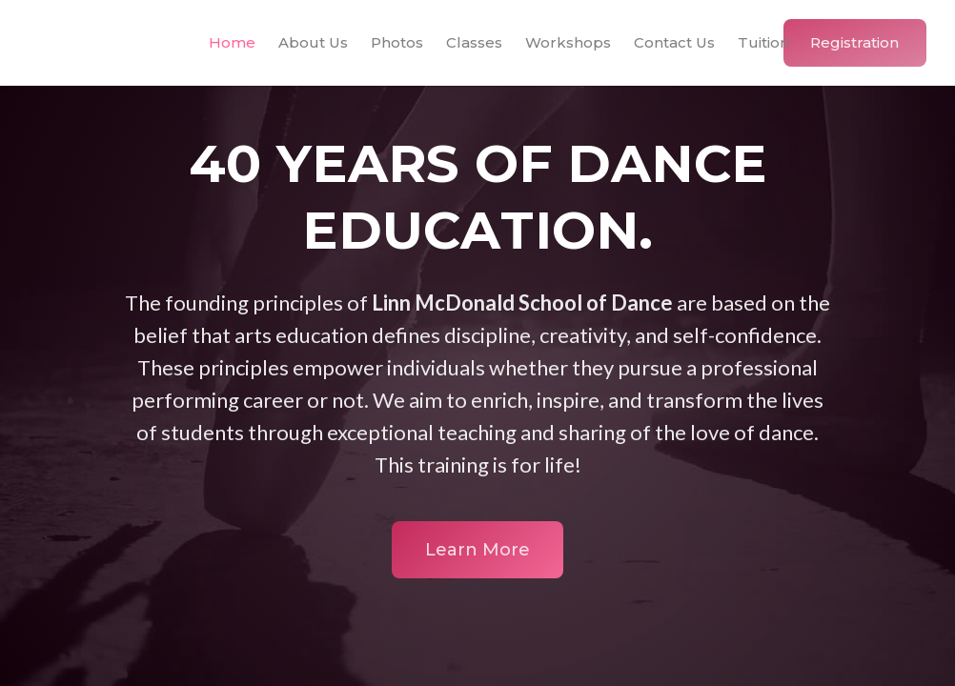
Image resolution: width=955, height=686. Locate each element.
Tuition (763, 42)
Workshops (568, 42)
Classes (474, 42)
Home (232, 42)
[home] (88, 42)
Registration (854, 42)
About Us (313, 42)
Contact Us (674, 42)
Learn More (477, 549)
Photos (397, 42)
